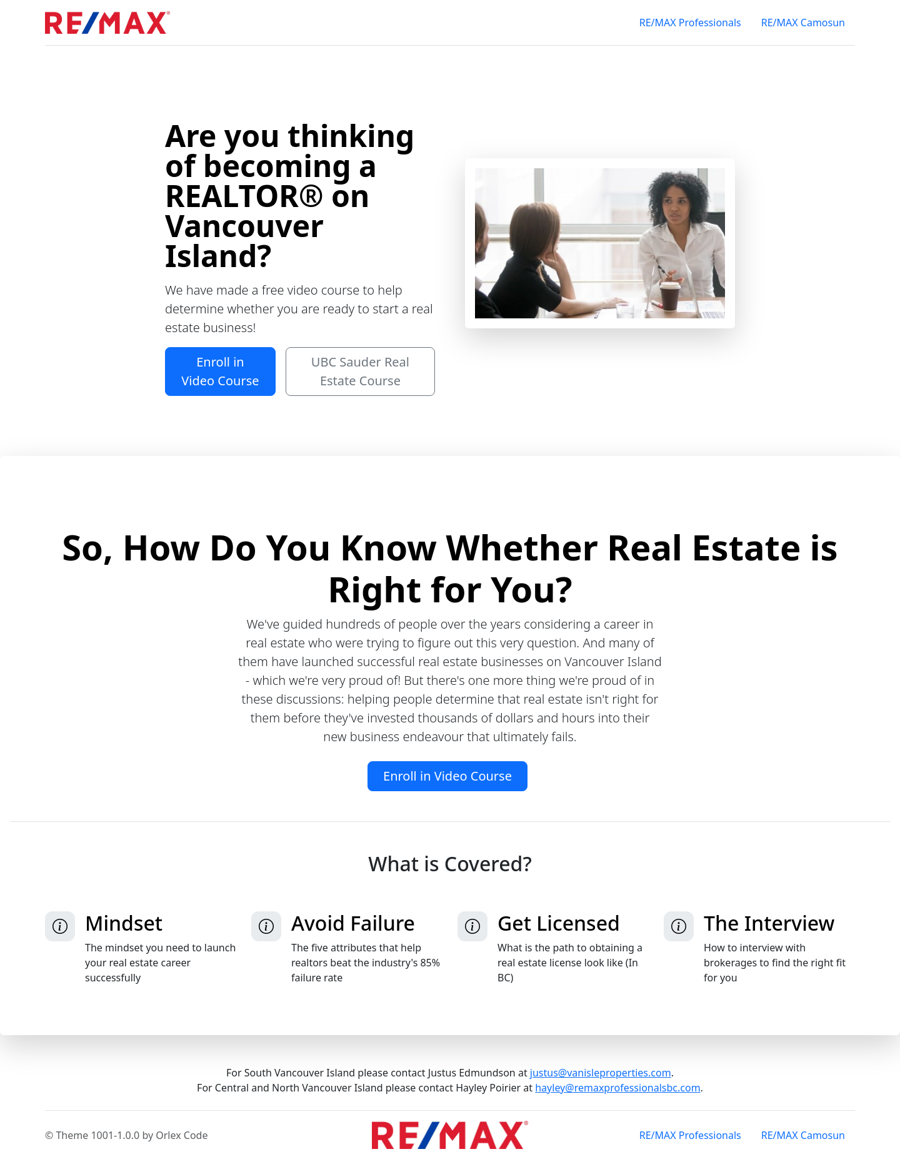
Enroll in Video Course (220, 371)
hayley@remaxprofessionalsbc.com (617, 1088)
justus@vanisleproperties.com (600, 1073)
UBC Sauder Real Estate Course (360, 371)
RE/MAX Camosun (803, 22)
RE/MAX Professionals (690, 22)
